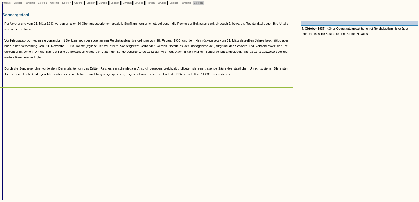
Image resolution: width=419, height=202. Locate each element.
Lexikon (18, 2)
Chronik (6, 2)
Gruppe (139, 2)
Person (150, 2)
